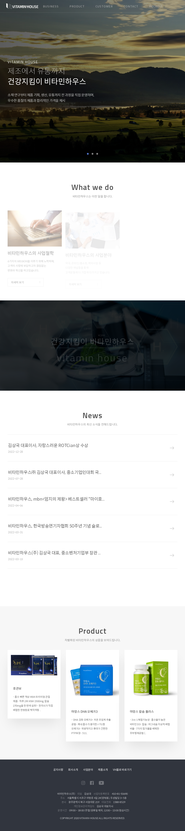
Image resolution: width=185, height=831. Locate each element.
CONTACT (131, 6)
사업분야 (88, 769)
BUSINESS (51, 6)
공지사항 (58, 769)
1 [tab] (88, 154)
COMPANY (24, 6)
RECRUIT (156, 6)
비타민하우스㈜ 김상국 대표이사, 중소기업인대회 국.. (54, 472)
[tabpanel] (92, 81)
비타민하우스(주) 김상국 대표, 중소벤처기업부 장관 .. (54, 552)
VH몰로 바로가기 (122, 769)
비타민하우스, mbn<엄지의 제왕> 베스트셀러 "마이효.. (56, 499)
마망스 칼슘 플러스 (142, 711)
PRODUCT (77, 6)
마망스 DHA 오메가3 (84, 711)
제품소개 (103, 769)
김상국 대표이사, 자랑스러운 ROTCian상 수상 (48, 445)
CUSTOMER (104, 6)
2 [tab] (92, 154)
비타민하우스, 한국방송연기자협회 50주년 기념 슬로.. (55, 525)
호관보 (17, 688)
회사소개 (73, 769)
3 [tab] (97, 154)
